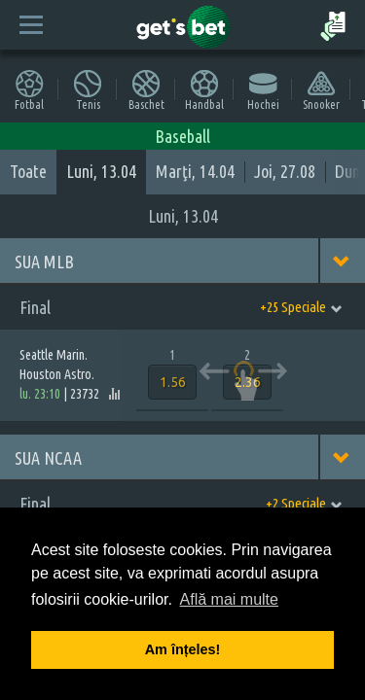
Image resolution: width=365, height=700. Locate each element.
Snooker (321, 90)
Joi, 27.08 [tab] (284, 171)
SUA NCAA (48, 458)
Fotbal (29, 90)
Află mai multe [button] (229, 599)
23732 (84, 394)
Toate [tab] (28, 171)
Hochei (263, 90)
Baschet (146, 90)
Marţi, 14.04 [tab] (195, 171)
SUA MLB (44, 261)
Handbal (204, 90)
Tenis (87, 90)
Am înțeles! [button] (183, 649)
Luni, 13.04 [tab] (101, 171)
